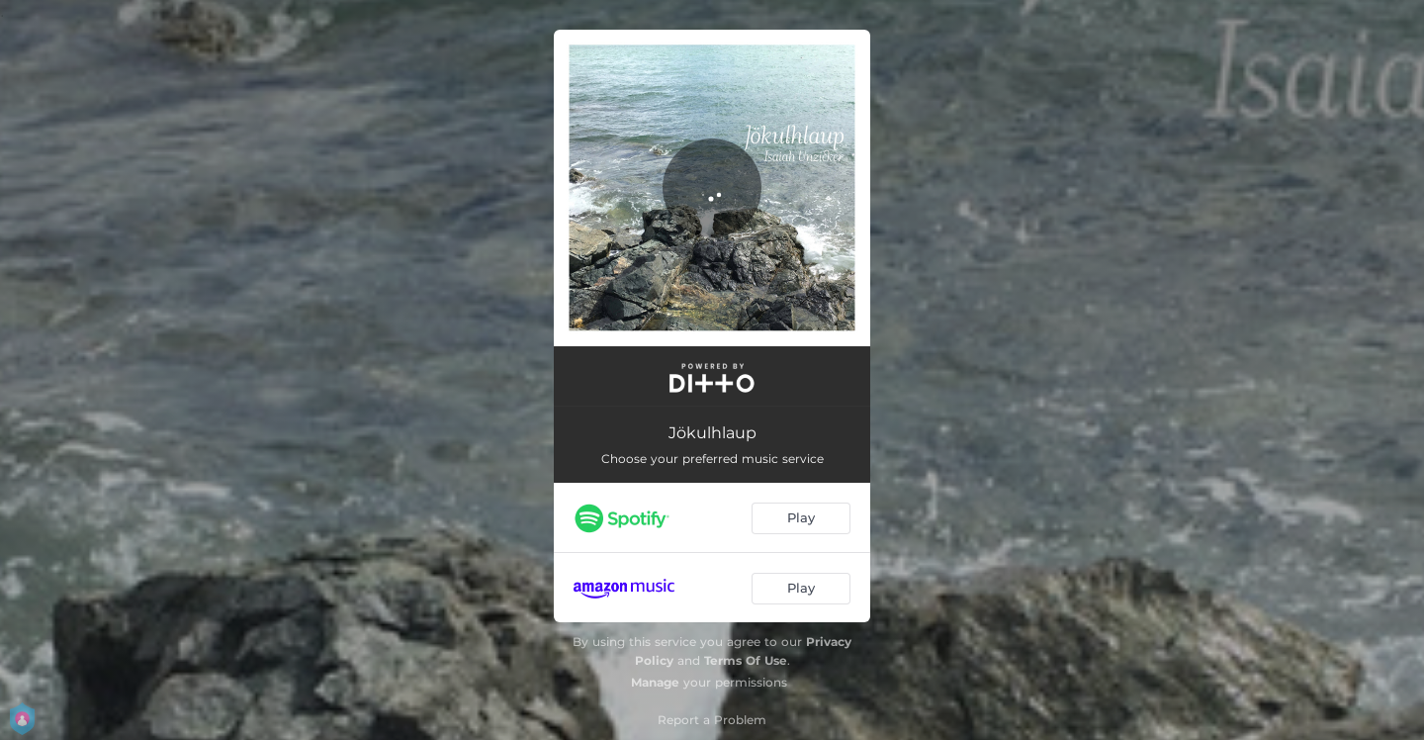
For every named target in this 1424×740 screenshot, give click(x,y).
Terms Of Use (745, 660)
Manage (655, 682)
